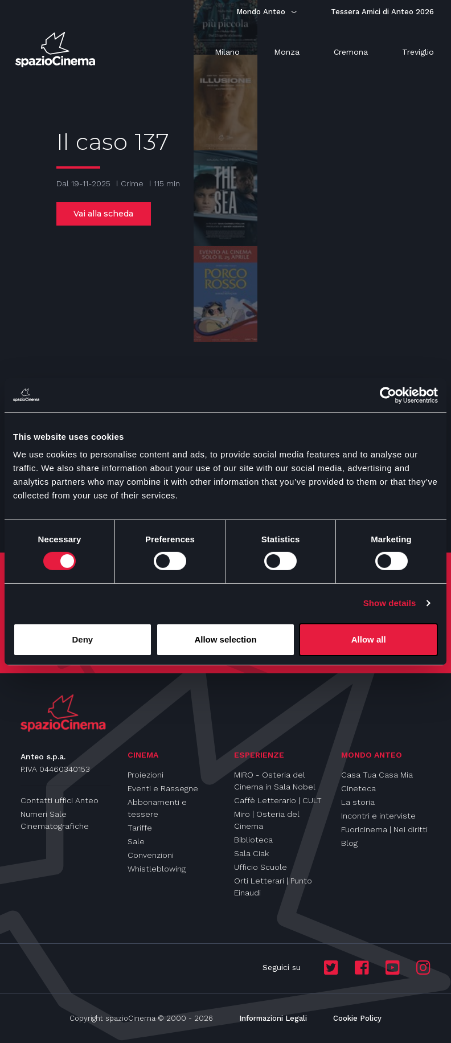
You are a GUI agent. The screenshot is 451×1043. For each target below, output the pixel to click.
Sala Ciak (251, 853)
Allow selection (225, 639)
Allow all (368, 639)
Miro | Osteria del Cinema (267, 820)
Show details (389, 603)
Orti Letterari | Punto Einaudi (273, 886)
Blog (349, 843)
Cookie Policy (357, 1018)
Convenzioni (151, 855)
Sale (136, 841)
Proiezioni (145, 774)
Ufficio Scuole (260, 867)
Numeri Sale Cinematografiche (54, 820)
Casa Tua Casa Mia (377, 774)
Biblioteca (253, 839)
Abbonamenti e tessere (157, 808)
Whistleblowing (157, 868)
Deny (82, 639)
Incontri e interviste (378, 815)
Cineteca (358, 788)
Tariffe (140, 827)
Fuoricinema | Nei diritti (384, 829)
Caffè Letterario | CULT (278, 800)
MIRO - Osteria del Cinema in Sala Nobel (274, 780)
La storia (358, 802)
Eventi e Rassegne (163, 788)
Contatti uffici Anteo (59, 800)
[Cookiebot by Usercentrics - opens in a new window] (388, 394)
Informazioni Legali (273, 1018)
